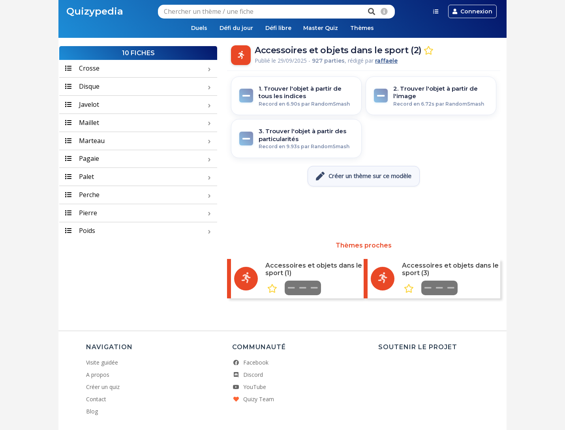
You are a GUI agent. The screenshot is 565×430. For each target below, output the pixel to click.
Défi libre (278, 28)
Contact (96, 399)
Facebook (250, 363)
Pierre (81, 213)
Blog (92, 411)
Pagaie (82, 159)
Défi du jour (233, 28)
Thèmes (369, 28)
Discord (247, 375)
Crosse (82, 69)
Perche (82, 195)
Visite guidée (102, 363)
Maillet (82, 123)
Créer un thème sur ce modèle (363, 176)
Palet (79, 177)
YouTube (249, 387)
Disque (82, 86)
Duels (192, 28)
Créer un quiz (103, 387)
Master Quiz (324, 28)
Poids (80, 231)
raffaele (386, 61)
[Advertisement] (363, 214)
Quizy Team (253, 399)
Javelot (82, 105)
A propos (97, 375)
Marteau (85, 141)
